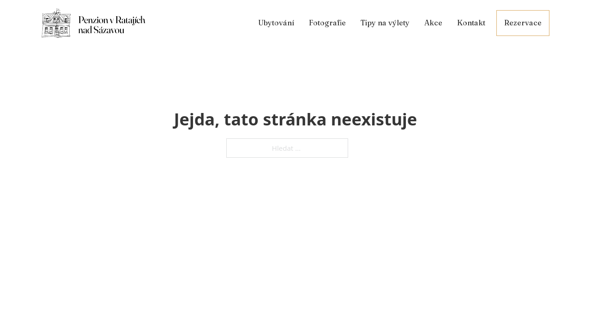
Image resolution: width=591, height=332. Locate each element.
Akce (433, 22)
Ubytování (276, 22)
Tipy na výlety (385, 22)
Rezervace (523, 22)
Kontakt (471, 22)
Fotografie (327, 22)
